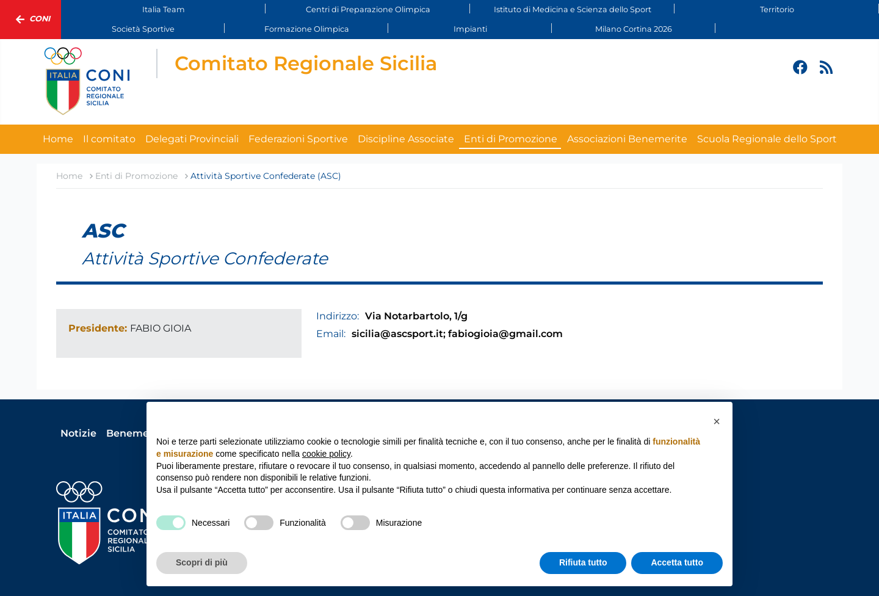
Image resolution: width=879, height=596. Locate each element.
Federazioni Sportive (298, 139)
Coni (30, 19)
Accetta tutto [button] (677, 562)
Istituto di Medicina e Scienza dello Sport (572, 9)
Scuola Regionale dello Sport (767, 139)
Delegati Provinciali (192, 139)
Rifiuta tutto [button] (583, 562)
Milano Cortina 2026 (633, 29)
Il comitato (109, 139)
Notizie (78, 433)
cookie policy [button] (326, 454)
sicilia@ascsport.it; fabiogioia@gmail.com (457, 334)
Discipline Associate (406, 139)
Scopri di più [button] (202, 562)
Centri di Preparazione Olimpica (368, 9)
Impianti (470, 29)
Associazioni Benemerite (627, 139)
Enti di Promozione (510, 139)
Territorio (777, 9)
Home (58, 139)
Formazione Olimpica (306, 29)
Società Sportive (143, 29)
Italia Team (163, 9)
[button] (716, 421)
